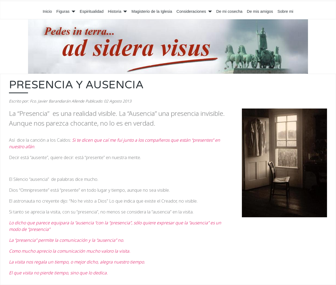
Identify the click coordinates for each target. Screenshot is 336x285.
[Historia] (124, 12)
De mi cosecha (229, 11)
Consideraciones (191, 11)
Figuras (63, 11)
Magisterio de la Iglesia (151, 11)
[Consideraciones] (209, 12)
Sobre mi (285, 11)
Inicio (47, 11)
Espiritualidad (92, 11)
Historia (114, 11)
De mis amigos (260, 11)
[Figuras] (72, 12)
